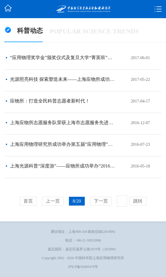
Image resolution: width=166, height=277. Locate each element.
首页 (28, 201)
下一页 (101, 201)
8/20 (77, 201)
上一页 (53, 201)
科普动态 (30, 30)
